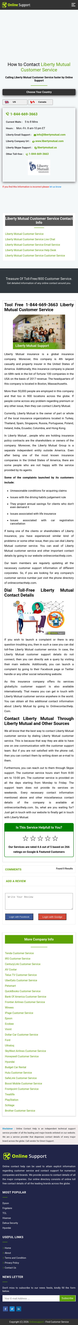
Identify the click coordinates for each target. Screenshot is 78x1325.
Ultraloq (9, 1045)
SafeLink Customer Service (21, 1078)
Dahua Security (10, 1223)
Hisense (6, 1218)
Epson (8, 1018)
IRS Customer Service (17, 958)
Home (6, 1248)
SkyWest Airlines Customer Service (25, 1051)
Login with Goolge (52, 916)
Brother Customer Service (20, 1110)
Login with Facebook (19, 917)
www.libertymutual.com (48, 141)
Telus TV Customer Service (21, 975)
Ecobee (9, 1023)
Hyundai (10, 1061)
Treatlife (10, 1094)
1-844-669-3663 (21, 114)
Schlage (9, 1105)
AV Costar (11, 969)
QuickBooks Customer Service (22, 991)
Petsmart (10, 985)
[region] (39, 34)
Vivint (8, 1029)
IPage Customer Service (19, 1013)
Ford (7, 1040)
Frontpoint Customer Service (22, 1089)
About (6, 1253)
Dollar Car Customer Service (21, 1034)
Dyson (5, 1203)
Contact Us (9, 1267)
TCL (4, 1213)
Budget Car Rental (15, 1067)
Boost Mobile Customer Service (23, 1083)
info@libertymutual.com (50, 134)
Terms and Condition (14, 1258)
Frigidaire (7, 1208)
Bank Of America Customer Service (25, 996)
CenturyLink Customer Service (22, 964)
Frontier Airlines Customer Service (25, 1002)
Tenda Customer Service (19, 953)
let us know (55, 186)
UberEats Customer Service (21, 980)
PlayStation (11, 1099)
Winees (9, 1007)
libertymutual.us (45, 147)
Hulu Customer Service (18, 1072)
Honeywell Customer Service (22, 1056)
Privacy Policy (10, 1262)
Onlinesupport (36, 1322)
